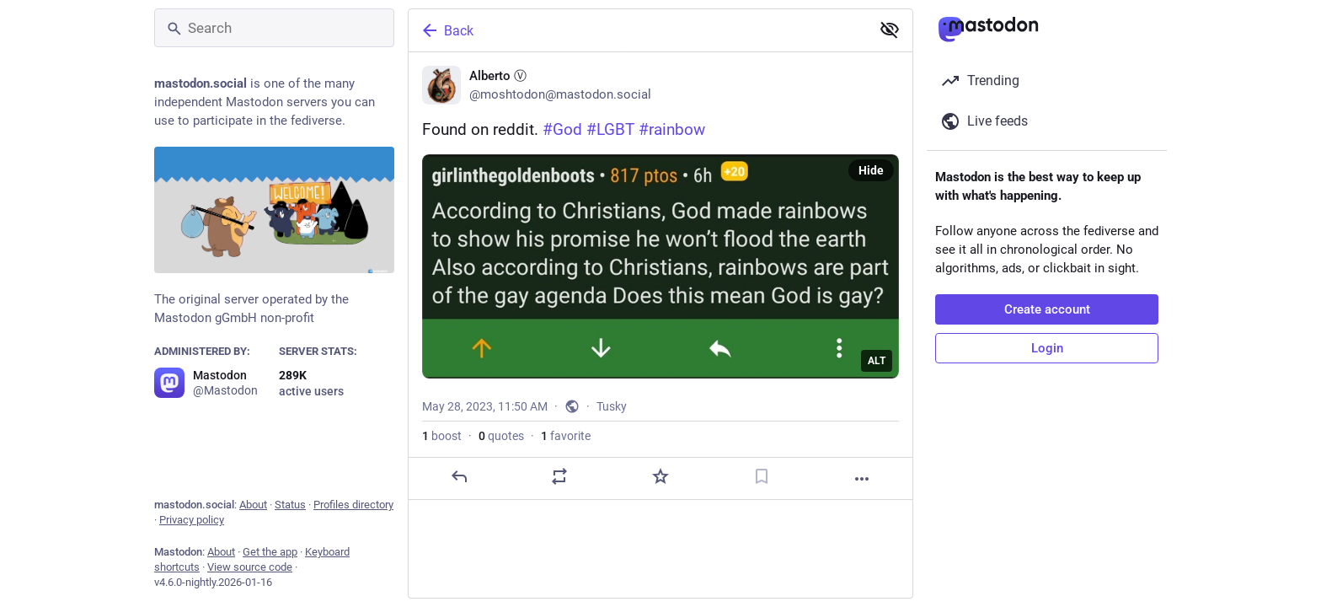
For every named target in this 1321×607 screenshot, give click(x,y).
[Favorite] (660, 476)
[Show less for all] (889, 29)
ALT (876, 361)
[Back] (638, 30)
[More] (862, 479)
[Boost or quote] (559, 476)
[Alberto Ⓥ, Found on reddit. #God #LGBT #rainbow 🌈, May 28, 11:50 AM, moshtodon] (660, 276)
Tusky (611, 406)
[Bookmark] (761, 476)
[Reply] (459, 476)
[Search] (274, 27)
